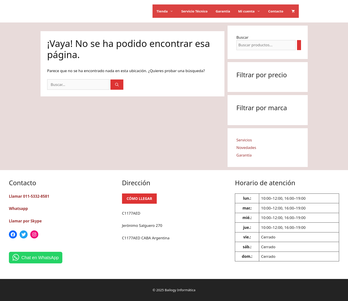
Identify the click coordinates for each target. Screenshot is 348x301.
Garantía (223, 11)
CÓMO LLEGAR (139, 198)
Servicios (244, 139)
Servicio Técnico (194, 11)
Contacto (275, 11)
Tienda (167, 11)
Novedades (246, 147)
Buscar (242, 37)
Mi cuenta (251, 11)
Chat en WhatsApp (40, 257)
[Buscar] (116, 84)
